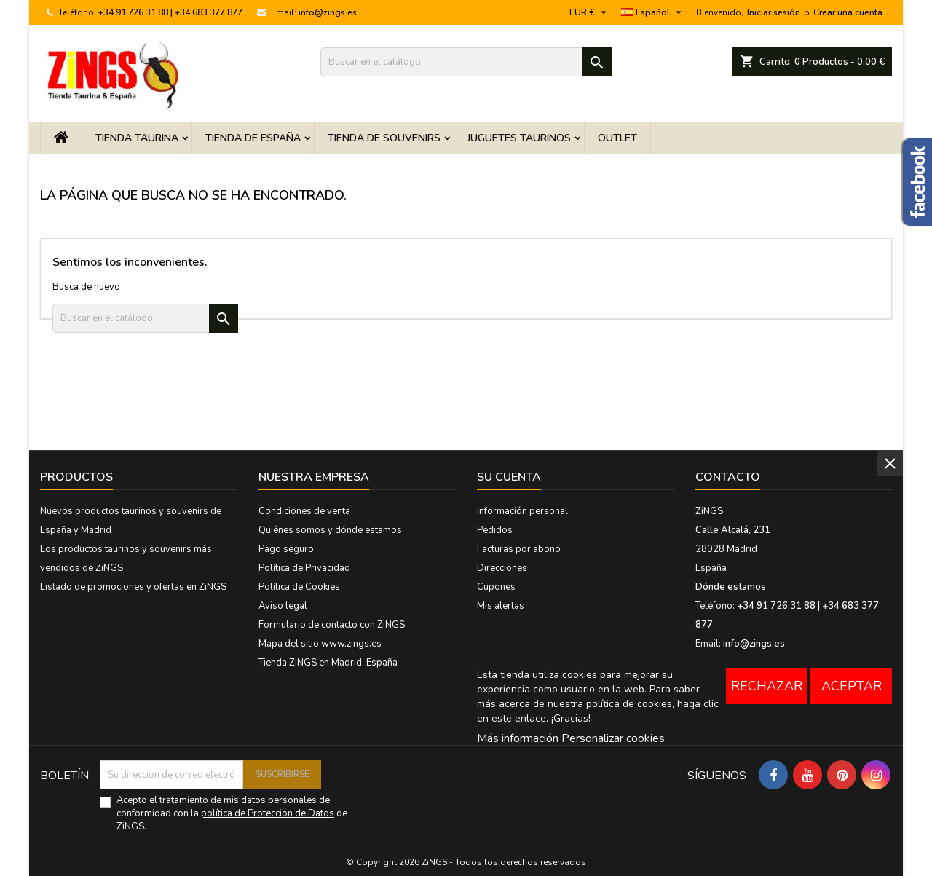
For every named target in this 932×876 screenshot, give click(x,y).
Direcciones (502, 568)
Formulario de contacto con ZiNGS (331, 624)
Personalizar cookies (613, 738)
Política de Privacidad (304, 568)
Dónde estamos (730, 586)
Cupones (496, 586)
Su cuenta (509, 477)
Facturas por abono (519, 549)
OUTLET (617, 138)
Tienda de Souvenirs (384, 138)
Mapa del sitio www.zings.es (320, 643)
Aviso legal (282, 605)
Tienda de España (253, 138)
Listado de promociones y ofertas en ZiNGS (133, 586)
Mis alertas (500, 605)
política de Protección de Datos (267, 813)
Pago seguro (286, 549)
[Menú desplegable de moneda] (589, 12)
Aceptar (851, 686)
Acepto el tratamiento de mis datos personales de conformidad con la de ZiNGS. (231, 813)
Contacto (727, 477)
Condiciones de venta (304, 511)
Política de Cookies (299, 586)
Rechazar (766, 686)
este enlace (518, 718)
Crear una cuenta (847, 12)
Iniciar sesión (773, 12)
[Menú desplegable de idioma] (653, 12)
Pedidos (495, 530)
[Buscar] (466, 61)
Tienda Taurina (136, 138)
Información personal (522, 511)
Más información (517, 738)
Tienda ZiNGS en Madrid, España (328, 662)
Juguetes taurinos (519, 138)
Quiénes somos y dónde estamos (330, 530)
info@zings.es (328, 12)
